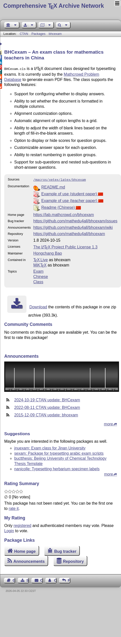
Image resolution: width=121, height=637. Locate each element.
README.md (53, 186)
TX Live (40, 259)
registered (22, 524)
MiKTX (39, 264)
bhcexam (55, 34)
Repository (73, 560)
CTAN (24, 34)
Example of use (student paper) (72, 193)
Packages (38, 34)
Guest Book (14, 579)
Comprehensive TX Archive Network (53, 6)
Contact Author (55, 579)
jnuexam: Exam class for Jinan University (50, 447)
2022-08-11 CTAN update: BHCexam (47, 406)
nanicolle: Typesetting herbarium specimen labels (57, 468)
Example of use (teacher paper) (72, 200)
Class (38, 281)
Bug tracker (65, 550)
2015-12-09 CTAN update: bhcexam (46, 414)
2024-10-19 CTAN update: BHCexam (47, 399)
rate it (14, 507)
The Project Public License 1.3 (65, 246)
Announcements (29, 560)
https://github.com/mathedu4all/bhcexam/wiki (73, 226)
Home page (25, 550)
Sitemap (27, 579)
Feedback (69, 579)
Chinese (40, 276)
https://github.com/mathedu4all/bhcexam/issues (75, 220)
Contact (41, 579)
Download (38, 306)
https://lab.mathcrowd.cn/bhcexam (63, 214)
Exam (38, 270)
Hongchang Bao (47, 252)
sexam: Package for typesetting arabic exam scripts (59, 452)
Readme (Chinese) (61, 206)
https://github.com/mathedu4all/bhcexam (69, 233)
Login (9, 530)
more (108, 423)
